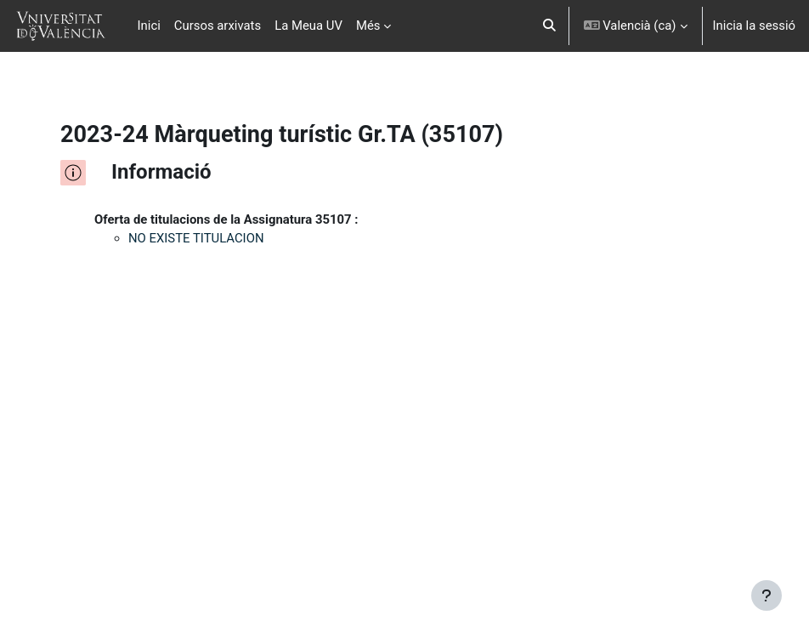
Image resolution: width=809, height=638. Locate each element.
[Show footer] (766, 595)
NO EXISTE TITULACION (196, 238)
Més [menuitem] (368, 25)
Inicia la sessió (754, 25)
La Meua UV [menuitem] (308, 25)
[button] (549, 26)
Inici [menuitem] (149, 25)
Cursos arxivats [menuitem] (217, 25)
